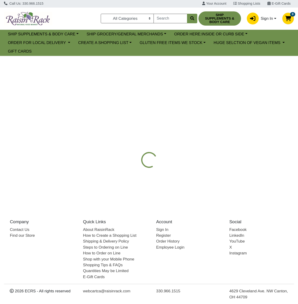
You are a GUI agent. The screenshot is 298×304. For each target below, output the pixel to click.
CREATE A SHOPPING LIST (103, 43)
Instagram (238, 253)
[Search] (170, 18)
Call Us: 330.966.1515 (24, 3)
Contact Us (19, 229)
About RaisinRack (98, 229)
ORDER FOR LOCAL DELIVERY (37, 43)
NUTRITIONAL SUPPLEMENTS (176, 124)
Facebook (238, 229)
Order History (168, 241)
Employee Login (170, 247)
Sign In (162, 229)
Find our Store (22, 235)
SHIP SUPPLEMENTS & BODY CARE (82, 34)
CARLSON (218, 124)
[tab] (137, 124)
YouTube (237, 241)
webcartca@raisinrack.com (107, 291)
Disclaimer (140, 134)
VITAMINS (243, 124)
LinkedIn (236, 235)
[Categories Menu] (127, 18)
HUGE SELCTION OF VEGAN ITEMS (247, 43)
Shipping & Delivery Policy (106, 241)
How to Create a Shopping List (110, 235)
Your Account (214, 3)
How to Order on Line (102, 253)
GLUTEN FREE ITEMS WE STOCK (171, 43)
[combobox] (170, 18)
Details (137, 124)
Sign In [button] (260, 18)
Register (163, 235)
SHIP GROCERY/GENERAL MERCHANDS (165, 34)
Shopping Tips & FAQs (103, 265)
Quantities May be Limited (106, 271)
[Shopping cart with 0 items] (288, 18)
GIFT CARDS (20, 51)
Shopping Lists (246, 3)
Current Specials (22, 34)
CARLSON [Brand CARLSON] (182, 175)
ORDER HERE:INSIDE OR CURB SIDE (249, 34)
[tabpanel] (211, 171)
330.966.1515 (168, 291)
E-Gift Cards (279, 3)
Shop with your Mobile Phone (108, 259)
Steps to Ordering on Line (105, 247)
